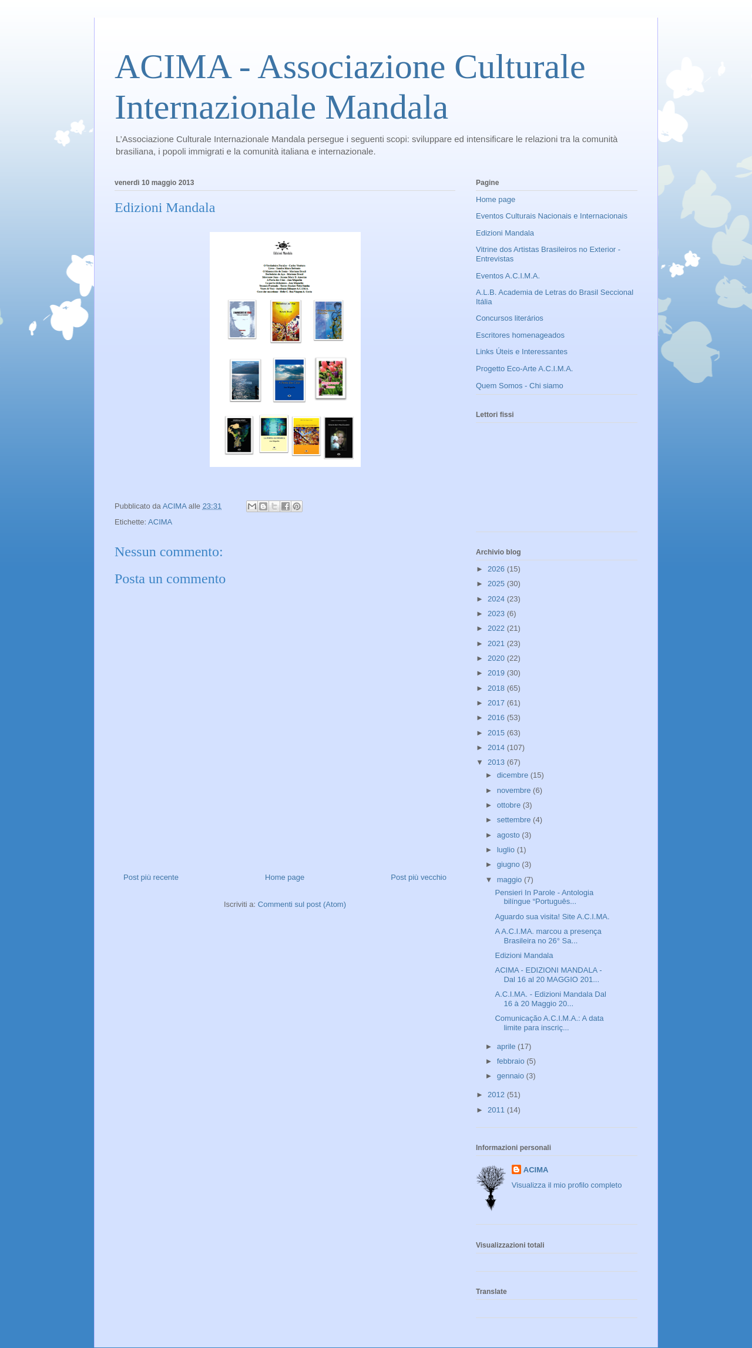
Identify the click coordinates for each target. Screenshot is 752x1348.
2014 (497, 747)
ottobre (510, 805)
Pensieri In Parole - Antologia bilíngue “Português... (544, 897)
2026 (497, 568)
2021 (497, 643)
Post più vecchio (418, 877)
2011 (497, 1109)
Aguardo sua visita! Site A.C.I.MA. (552, 916)
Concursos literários (509, 318)
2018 (497, 688)
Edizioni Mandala (505, 232)
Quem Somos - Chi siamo (519, 385)
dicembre (514, 775)
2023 (497, 613)
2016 (497, 717)
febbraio (512, 1061)
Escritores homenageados (520, 335)
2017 (497, 702)
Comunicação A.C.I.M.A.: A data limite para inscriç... (549, 1023)
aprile (507, 1046)
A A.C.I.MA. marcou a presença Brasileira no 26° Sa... (548, 936)
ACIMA (160, 521)
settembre (515, 819)
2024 (497, 598)
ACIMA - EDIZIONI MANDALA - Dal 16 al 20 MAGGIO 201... (548, 975)
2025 (497, 583)
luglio (507, 849)
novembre (515, 790)
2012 (497, 1094)
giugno (509, 864)
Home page (284, 877)
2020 (497, 658)
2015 (497, 732)
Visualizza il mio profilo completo (567, 1185)
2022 (497, 628)
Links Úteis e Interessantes (522, 351)
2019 (497, 672)
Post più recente (151, 877)
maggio (510, 879)
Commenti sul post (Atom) (302, 904)
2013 (497, 762)
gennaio (511, 1075)
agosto (509, 835)
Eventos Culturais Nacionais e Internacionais (551, 215)
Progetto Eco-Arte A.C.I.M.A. (524, 368)
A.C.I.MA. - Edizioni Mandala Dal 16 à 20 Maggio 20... (550, 999)
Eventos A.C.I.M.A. (508, 275)
